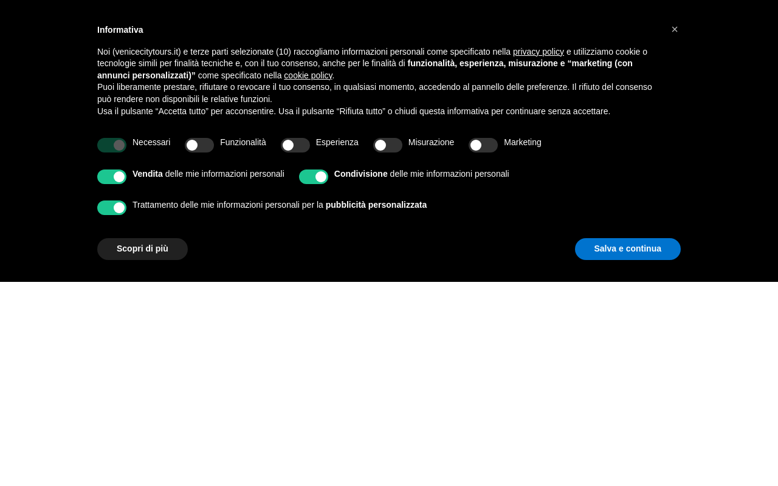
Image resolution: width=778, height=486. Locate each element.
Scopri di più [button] (142, 248)
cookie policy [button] (308, 75)
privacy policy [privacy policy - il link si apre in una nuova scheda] (538, 51)
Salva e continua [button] (627, 248)
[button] (674, 29)
